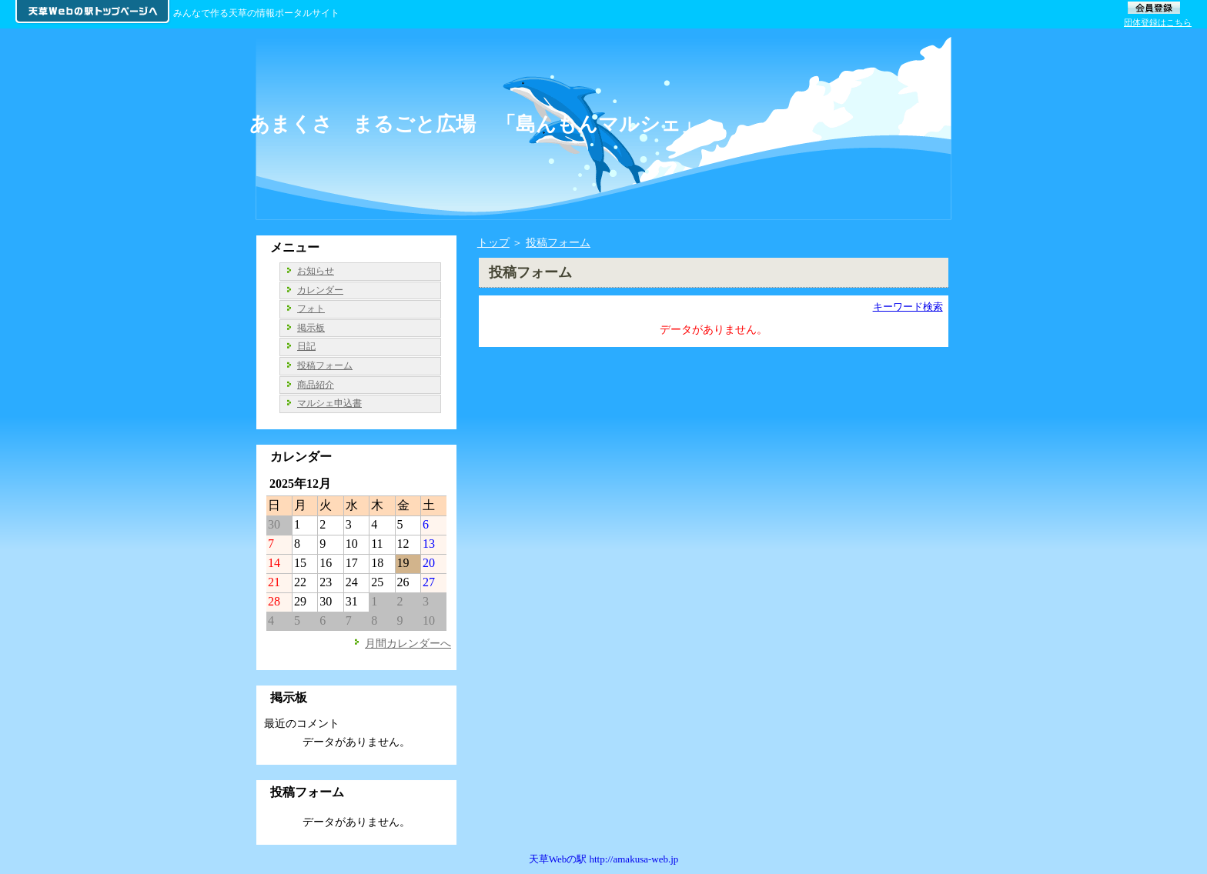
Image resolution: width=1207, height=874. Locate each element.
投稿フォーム (558, 242)
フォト (311, 308)
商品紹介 (315, 384)
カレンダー (320, 290)
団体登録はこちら (1158, 22)
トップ (493, 242)
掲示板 (311, 327)
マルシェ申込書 (329, 403)
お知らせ (315, 270)
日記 (306, 346)
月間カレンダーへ (408, 643)
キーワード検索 (908, 306)
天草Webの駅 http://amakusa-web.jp (604, 859)
